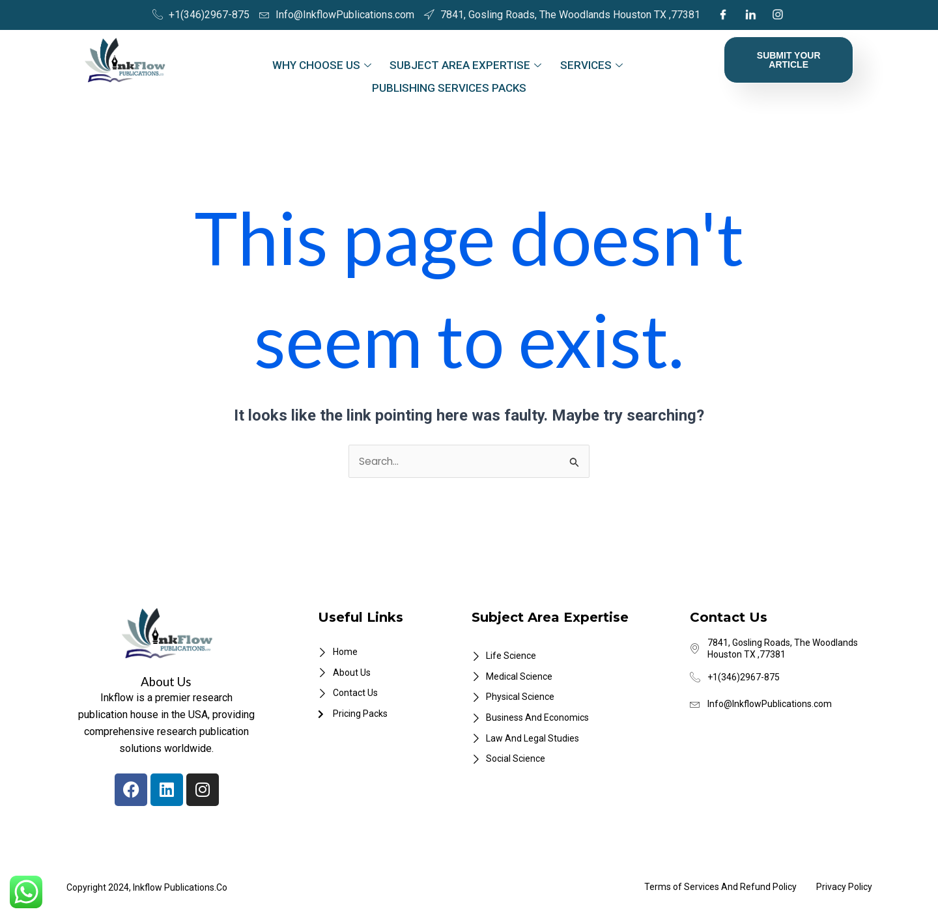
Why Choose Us (325, 62)
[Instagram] (777, 15)
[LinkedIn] (750, 15)
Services (587, 62)
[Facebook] (722, 15)
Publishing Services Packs (449, 79)
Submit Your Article (789, 60)
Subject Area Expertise (465, 62)
